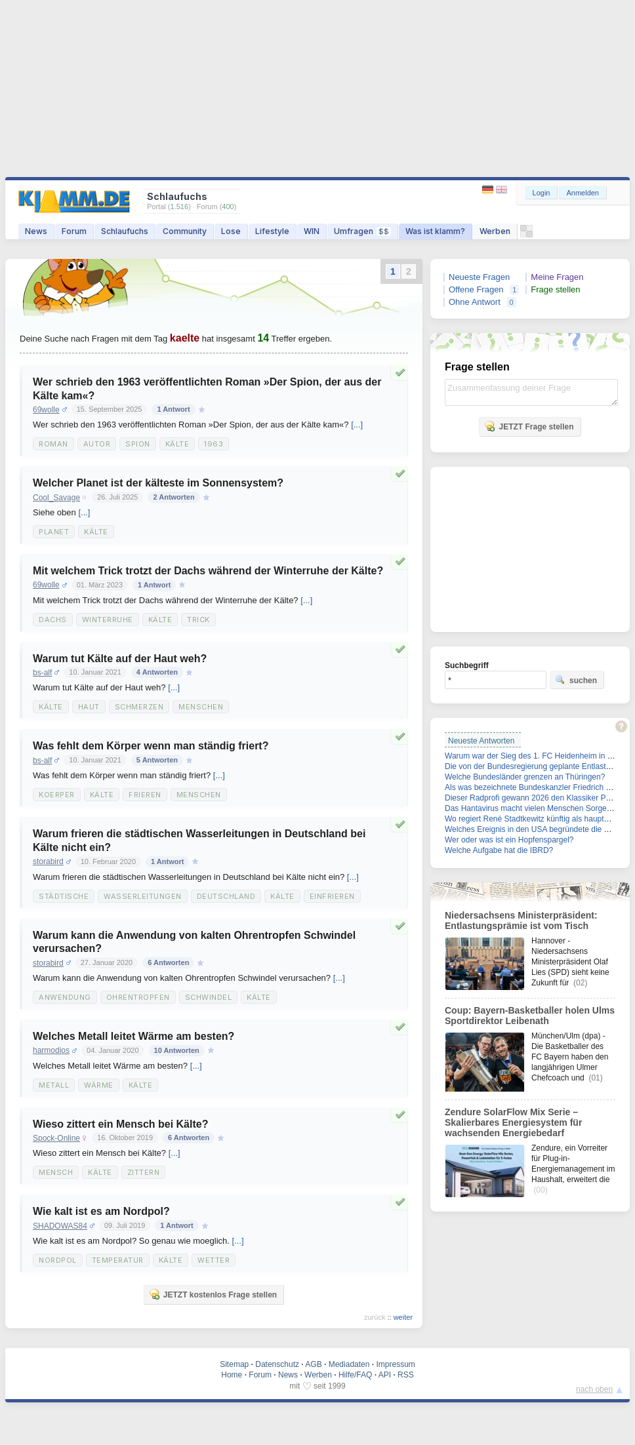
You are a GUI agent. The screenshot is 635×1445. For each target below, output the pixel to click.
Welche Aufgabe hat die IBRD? (499, 850)
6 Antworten (168, 962)
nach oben (594, 1389)
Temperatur (118, 1260)
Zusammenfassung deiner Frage (531, 392)
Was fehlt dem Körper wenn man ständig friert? (150, 745)
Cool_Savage (56, 498)
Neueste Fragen (479, 277)
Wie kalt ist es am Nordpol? (101, 1211)
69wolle (46, 410)
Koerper (57, 794)
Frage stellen (555, 289)
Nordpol (58, 1260)
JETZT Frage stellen (528, 426)
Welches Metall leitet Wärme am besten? (133, 1036)
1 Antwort (173, 409)
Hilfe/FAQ (355, 1374)
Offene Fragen (476, 289)
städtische (64, 896)
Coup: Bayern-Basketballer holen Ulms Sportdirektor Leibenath (530, 1015)
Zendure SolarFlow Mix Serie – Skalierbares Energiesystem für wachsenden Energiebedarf (513, 1122)
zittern (143, 1172)
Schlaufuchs (124, 231)
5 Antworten (157, 760)
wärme (98, 1085)
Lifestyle (272, 231)
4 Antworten (157, 672)
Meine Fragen (557, 277)
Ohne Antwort (475, 302)
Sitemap (234, 1364)
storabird (48, 861)
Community (185, 231)
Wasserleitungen (143, 896)
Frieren (145, 794)
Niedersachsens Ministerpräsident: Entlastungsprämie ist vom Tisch (521, 920)
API (385, 1374)
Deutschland (226, 896)
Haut (89, 706)
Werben (495, 231)
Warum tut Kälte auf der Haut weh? (120, 658)
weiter (403, 1317)
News (36, 231)
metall (54, 1085)
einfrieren (332, 896)
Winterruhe (107, 619)
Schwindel (208, 997)
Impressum (395, 1364)
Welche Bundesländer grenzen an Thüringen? (525, 777)
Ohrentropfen (138, 997)
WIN (311, 231)
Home (231, 1374)
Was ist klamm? (435, 231)
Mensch (56, 1172)
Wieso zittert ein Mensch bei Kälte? (120, 1124)
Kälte (177, 443)
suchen (576, 680)
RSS (406, 1374)
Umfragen (362, 231)
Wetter (213, 1260)
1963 (213, 443)
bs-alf (42, 673)
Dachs (53, 619)
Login (541, 193)
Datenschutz (277, 1364)
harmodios (51, 1050)
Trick (198, 619)
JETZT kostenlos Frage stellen (213, 1294)
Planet (54, 531)
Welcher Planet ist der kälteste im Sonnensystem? (158, 482)
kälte (96, 531)
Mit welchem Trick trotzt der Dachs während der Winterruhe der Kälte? (208, 570)
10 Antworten (176, 1050)
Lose (231, 231)
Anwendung (65, 997)
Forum (74, 231)
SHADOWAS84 (60, 1226)
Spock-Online (56, 1138)
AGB (313, 1364)
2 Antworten (173, 497)
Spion (137, 443)
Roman (53, 443)
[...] (357, 424)
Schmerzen (139, 706)
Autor (97, 443)
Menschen (200, 706)
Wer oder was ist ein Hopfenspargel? (509, 839)
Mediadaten (349, 1364)
